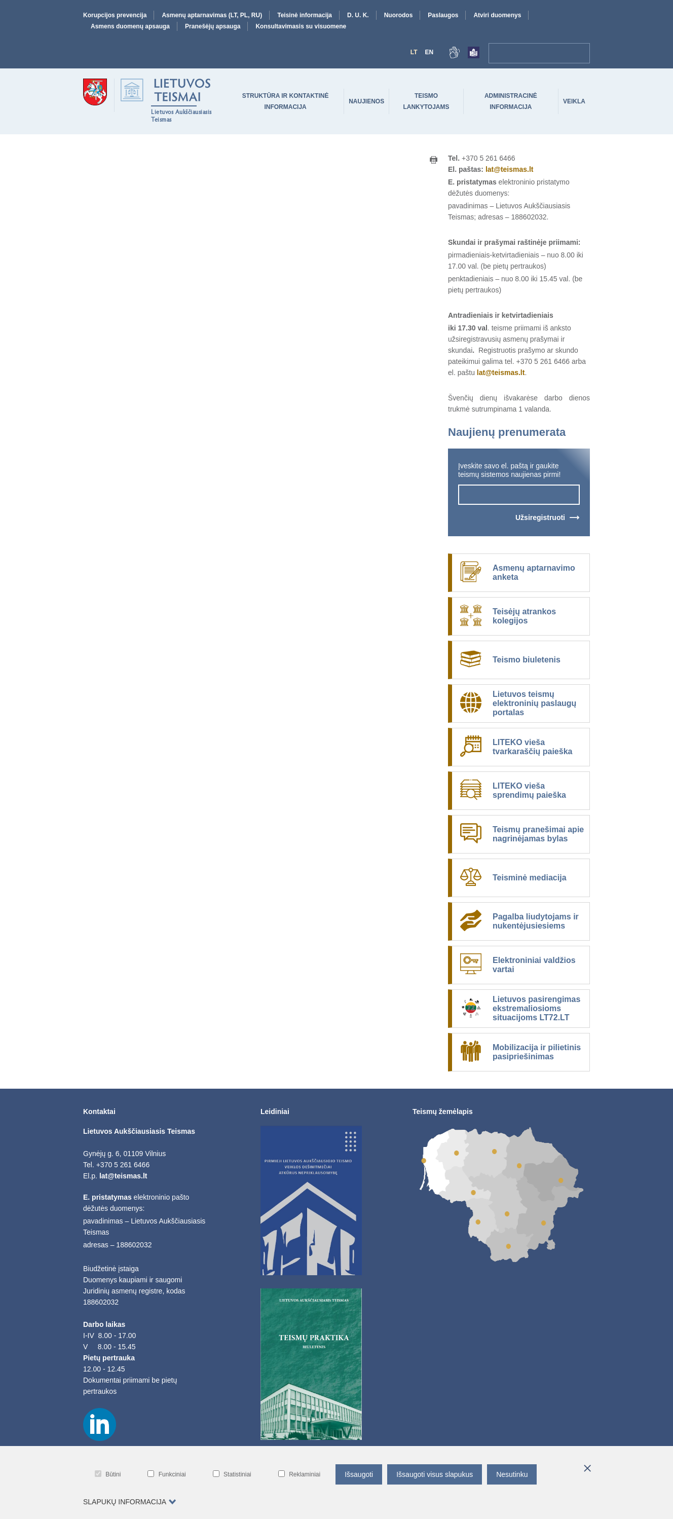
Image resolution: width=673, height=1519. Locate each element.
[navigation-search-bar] (529, 53)
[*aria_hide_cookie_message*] (587, 1468)
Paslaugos (443, 15)
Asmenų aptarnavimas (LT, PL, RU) (212, 15)
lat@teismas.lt (509, 169)
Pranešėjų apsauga (212, 26)
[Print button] (434, 160)
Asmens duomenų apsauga (130, 26)
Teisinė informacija (304, 15)
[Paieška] (580, 53)
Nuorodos (398, 15)
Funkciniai (166, 1474)
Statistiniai (232, 1474)
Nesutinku (512, 1474)
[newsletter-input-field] (519, 495)
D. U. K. (358, 15)
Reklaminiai (299, 1474)
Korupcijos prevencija (114, 15)
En (429, 52)
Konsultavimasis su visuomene (300, 26)
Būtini (108, 1474)
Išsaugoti (359, 1474)
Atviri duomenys (497, 15)
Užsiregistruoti (540, 517)
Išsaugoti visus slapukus (434, 1474)
